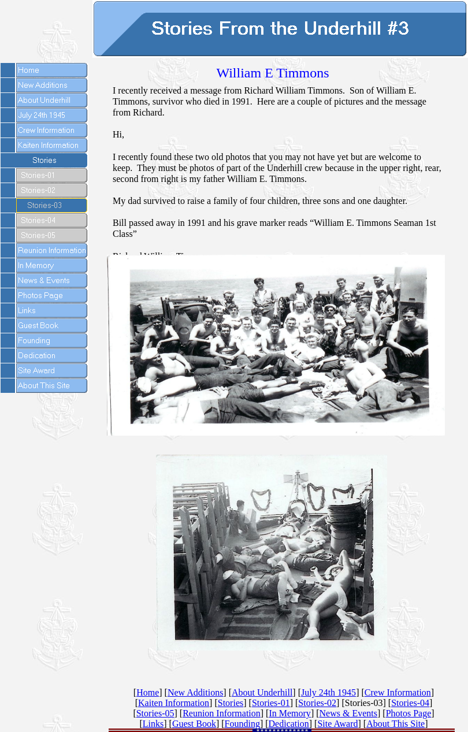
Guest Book (194, 724)
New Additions (195, 692)
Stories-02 (317, 703)
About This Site (395, 724)
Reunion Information (222, 713)
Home (147, 692)
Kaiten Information (173, 703)
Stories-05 (155, 713)
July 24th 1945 (328, 692)
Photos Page (409, 713)
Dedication (289, 724)
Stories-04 (410, 703)
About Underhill (262, 692)
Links (153, 724)
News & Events (348, 713)
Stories (230, 703)
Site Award (337, 724)
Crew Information (398, 692)
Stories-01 (271, 703)
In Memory (289, 713)
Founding (242, 724)
